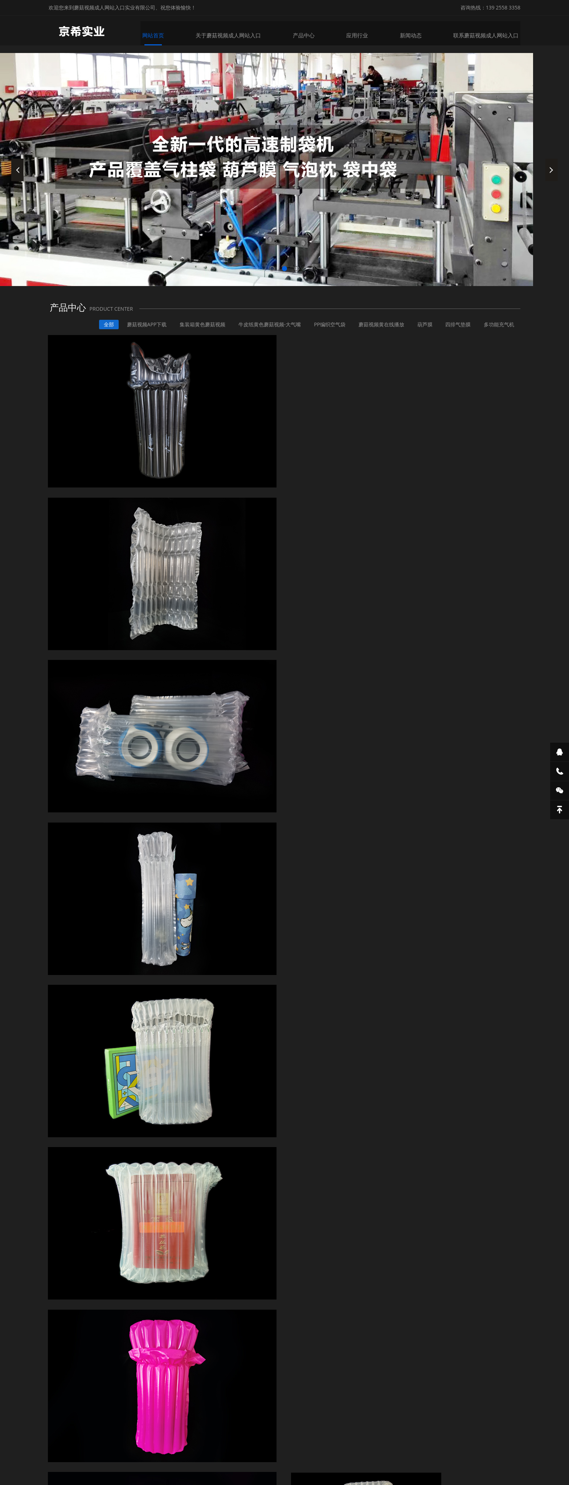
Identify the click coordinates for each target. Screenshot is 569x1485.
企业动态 (469, 973)
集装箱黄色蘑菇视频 (194, 332)
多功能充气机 (498, 332)
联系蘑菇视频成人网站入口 (489, 31)
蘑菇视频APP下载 (136, 332)
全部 (97, 332)
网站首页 (164, 31)
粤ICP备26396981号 (388, 1462)
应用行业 (363, 31)
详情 (67, 890)
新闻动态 (416, 31)
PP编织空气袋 (324, 332)
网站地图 (10, 1479)
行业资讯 (504, 973)
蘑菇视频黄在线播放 (377, 332)
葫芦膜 (421, 332)
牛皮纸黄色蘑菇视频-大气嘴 (262, 332)
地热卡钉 (295, 1440)
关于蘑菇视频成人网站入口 (237, 31)
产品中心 (310, 31)
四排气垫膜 (456, 332)
